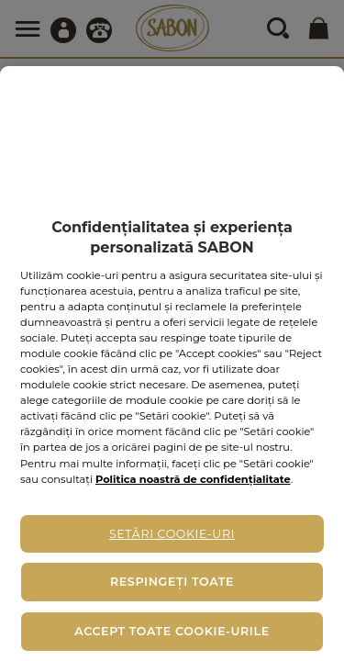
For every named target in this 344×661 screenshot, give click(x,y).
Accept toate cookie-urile (171, 631)
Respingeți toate (172, 581)
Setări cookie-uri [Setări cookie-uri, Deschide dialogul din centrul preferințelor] (172, 534)
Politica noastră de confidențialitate (193, 479)
